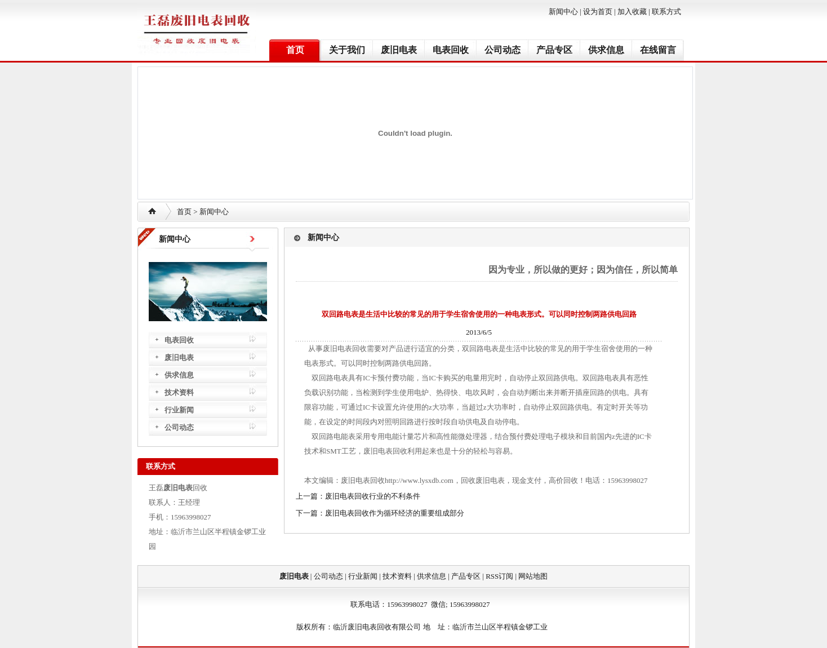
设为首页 (597, 11)
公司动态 (502, 50)
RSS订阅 (499, 576)
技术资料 (179, 392)
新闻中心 (563, 11)
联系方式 (666, 11)
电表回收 (451, 50)
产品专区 (554, 50)
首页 (295, 50)
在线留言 (658, 50)
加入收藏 (632, 11)
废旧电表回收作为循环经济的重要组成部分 (394, 513)
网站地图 (533, 576)
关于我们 (347, 50)
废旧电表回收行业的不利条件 (372, 496)
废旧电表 (399, 50)
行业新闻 (179, 410)
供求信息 (606, 50)
